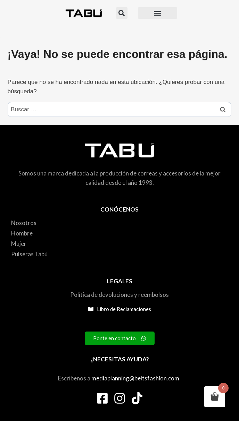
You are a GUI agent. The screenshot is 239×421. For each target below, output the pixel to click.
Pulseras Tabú (29, 254)
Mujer (18, 243)
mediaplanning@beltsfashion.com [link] (135, 378)
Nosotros (23, 222)
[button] (121, 13)
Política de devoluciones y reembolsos (119, 294)
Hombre (22, 233)
